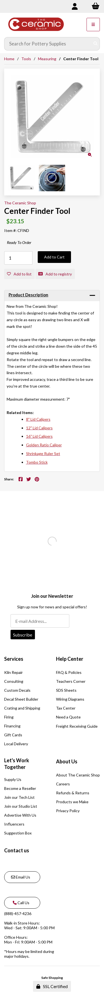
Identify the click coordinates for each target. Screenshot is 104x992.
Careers (63, 783)
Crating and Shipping (22, 708)
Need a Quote (68, 717)
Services (13, 659)
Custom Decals (17, 690)
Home (9, 58)
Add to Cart (54, 257)
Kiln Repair (13, 672)
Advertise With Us (20, 815)
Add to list (19, 274)
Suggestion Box (18, 833)
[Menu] (93, 24)
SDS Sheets (66, 690)
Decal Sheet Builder (21, 699)
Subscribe (22, 634)
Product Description (28, 294)
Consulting (13, 681)
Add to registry (55, 274)
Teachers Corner (70, 681)
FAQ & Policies (69, 672)
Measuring (47, 58)
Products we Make (72, 801)
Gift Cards (13, 734)
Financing (12, 726)
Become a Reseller (20, 788)
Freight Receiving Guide (77, 726)
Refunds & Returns (72, 792)
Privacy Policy (68, 810)
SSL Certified (52, 986)
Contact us (16, 850)
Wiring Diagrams (70, 699)
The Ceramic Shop (20, 202)
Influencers (14, 824)
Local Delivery (16, 743)
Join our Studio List (20, 806)
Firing (9, 717)
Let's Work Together (16, 763)
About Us (66, 761)
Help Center (69, 659)
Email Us (20, 877)
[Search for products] (48, 43)
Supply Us (12, 779)
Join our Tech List (19, 797)
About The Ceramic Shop (78, 775)
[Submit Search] (95, 43)
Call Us (20, 902)
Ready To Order (19, 242)
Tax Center (65, 708)
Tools (26, 58)
